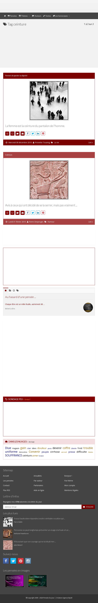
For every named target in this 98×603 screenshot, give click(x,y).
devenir (57, 448)
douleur (42, 448)
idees (34, 448)
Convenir (34, 451)
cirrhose (55, 451)
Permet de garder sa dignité (16, 75)
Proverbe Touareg (42, 142)
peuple (45, 451)
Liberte (74, 448)
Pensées (12, 16)
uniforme (11, 451)
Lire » (90, 142)
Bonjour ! (68, 476)
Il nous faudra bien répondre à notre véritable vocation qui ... (39, 518)
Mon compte (71, 2)
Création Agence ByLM (64, 598)
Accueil (6, 476)
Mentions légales (71, 490)
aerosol (64, 452)
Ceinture (8, 155)
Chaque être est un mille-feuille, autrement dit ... (25, 304)
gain (23, 448)
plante (50, 448)
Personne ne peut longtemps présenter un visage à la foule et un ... (42, 530)
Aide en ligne (39, 490)
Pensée (28, 4)
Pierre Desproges (36, 222)
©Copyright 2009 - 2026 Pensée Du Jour (40, 598)
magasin (15, 448)
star (29, 448)
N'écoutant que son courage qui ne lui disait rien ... (35, 541)
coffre (66, 448)
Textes (47, 16)
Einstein (41, 456)
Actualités (38, 476)
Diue (8, 448)
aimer (35, 455)
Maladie (90, 452)
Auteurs (36, 16)
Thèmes (23, 16)
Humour (51, 222)
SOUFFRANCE (13, 455)
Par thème (68, 480)
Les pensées (8, 480)
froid (80, 448)
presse (71, 451)
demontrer (23, 452)
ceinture (27, 455)
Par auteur (38, 480)
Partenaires (38, 485)
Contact (6, 485)
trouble (88, 448)
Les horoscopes (60, 16)
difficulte (82, 451)
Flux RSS (6, 490)
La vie (56, 142)
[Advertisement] (49, 46)
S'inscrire (88, 507)
